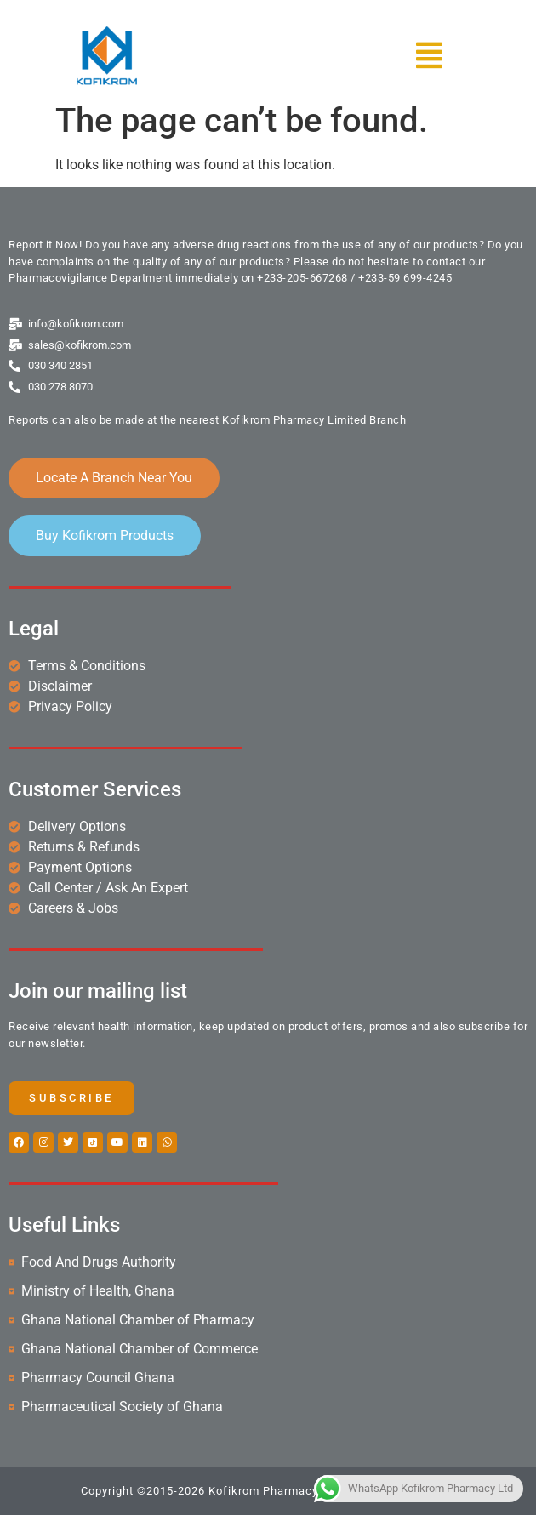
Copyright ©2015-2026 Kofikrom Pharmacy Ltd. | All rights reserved (268, 1490)
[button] (375, 55)
